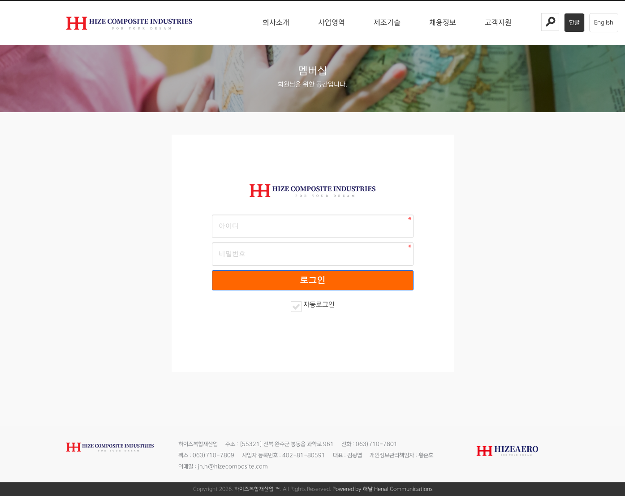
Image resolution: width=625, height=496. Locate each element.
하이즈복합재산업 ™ (257, 489)
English (603, 22)
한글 (574, 22)
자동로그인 (319, 304)
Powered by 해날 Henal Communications (382, 489)
